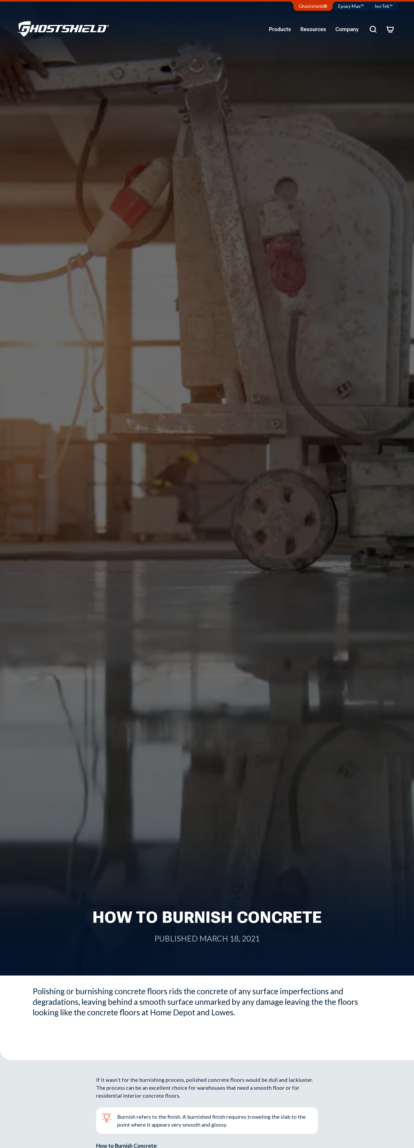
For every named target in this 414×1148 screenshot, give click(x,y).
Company (347, 29)
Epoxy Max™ (351, 6)
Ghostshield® (313, 6)
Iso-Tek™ (384, 6)
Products (280, 29)
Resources (313, 29)
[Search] (373, 29)
